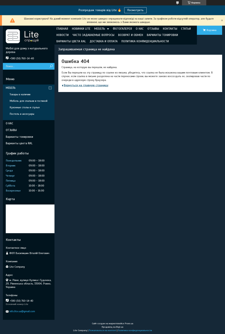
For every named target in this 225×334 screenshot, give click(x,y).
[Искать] (51, 66)
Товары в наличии (20, 94)
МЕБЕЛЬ (99, 29)
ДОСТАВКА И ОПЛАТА (104, 41)
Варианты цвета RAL (19, 143)
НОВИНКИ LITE (81, 29)
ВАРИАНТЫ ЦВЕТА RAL (71, 41)
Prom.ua (129, 323)
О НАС (140, 29)
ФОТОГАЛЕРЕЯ (122, 29)
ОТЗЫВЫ (153, 29)
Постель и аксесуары (22, 114)
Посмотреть (135, 10)
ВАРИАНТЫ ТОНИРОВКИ (162, 35)
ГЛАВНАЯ (62, 29)
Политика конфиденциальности (135, 330)
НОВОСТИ (62, 35)
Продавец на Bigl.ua (112, 327)
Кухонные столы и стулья (25, 107)
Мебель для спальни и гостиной (28, 101)
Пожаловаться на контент (102, 330)
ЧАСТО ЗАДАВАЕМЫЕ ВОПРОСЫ (93, 35)
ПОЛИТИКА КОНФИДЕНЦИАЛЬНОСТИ (145, 41)
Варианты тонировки (19, 136)
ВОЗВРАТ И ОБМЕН (130, 35)
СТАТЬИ (186, 29)
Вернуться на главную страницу (86, 85)
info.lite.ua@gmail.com (22, 311)
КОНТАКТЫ (170, 29)
